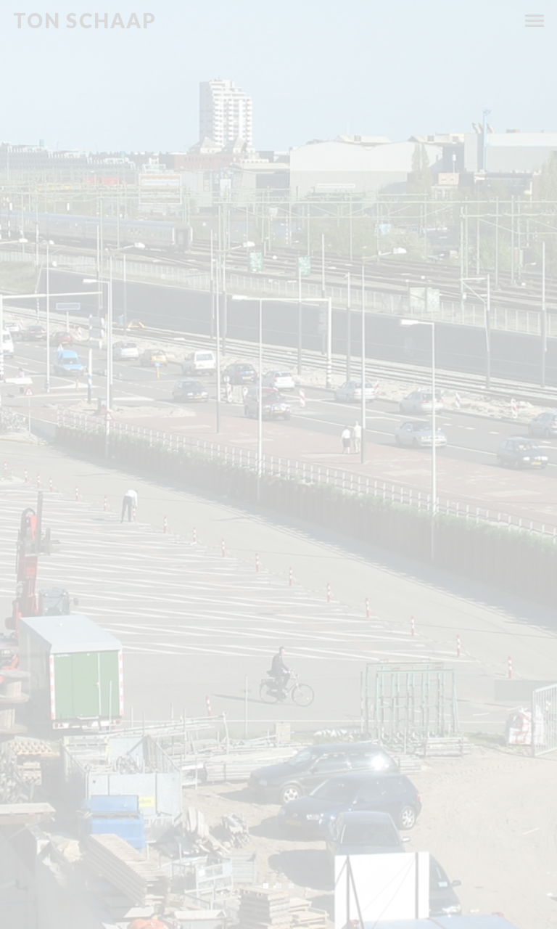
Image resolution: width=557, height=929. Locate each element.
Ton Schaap (85, 21)
